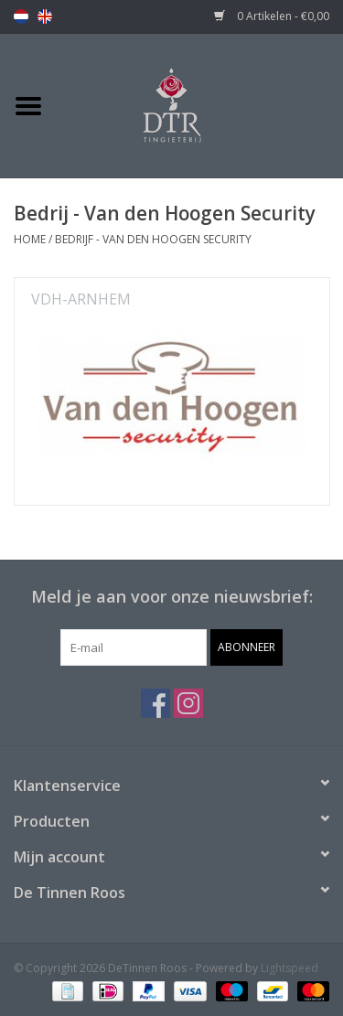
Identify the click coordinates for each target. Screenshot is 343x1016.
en (45, 16)
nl (21, 16)
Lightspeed (289, 968)
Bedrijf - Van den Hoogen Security (153, 239)
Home (30, 239)
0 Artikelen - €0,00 (271, 16)
